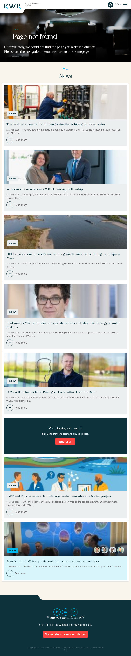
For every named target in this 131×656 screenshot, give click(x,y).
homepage (81, 52)
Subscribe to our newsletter (65, 634)
